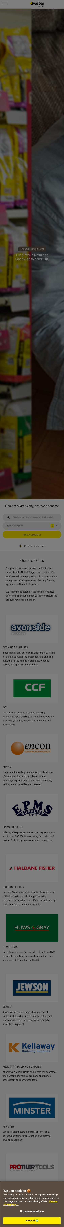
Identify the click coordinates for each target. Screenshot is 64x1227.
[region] (32, 1204)
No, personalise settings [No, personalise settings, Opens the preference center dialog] (32, 1211)
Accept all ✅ (32, 1220)
